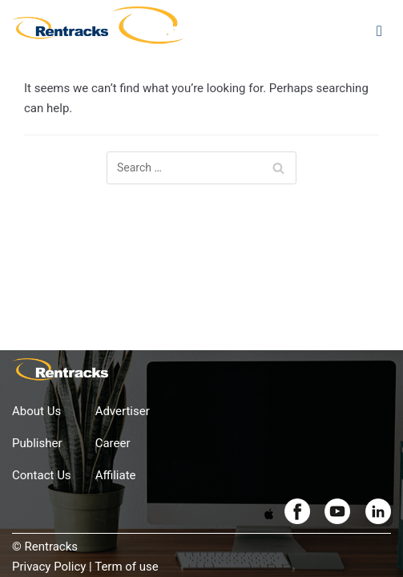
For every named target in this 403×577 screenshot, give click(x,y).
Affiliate (115, 475)
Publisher (37, 443)
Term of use (127, 566)
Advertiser (122, 411)
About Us (36, 411)
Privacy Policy (49, 566)
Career (113, 443)
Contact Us (41, 475)
